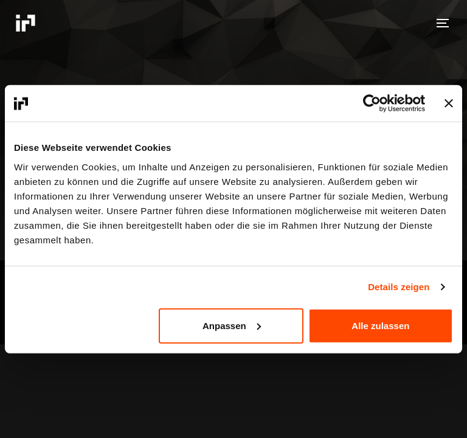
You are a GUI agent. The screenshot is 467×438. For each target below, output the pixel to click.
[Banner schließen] (449, 103)
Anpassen (231, 325)
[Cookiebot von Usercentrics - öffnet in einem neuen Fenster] (372, 103)
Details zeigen (398, 287)
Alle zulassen (380, 325)
